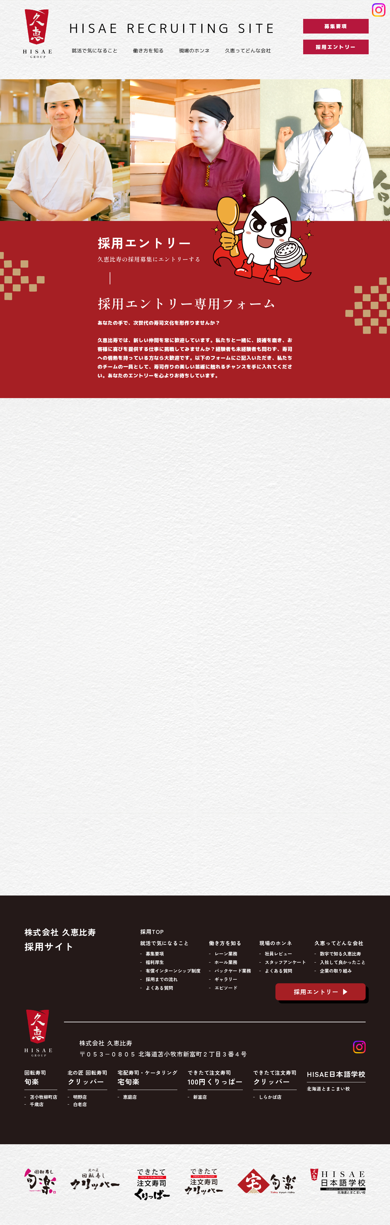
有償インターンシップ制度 (173, 970)
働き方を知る (148, 50)
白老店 (80, 1104)
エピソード (225, 988)
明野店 (80, 1097)
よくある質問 (159, 988)
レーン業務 (225, 953)
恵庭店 (130, 1097)
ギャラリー (225, 979)
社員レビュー (278, 953)
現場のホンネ (194, 50)
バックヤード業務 (232, 970)
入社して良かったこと (343, 962)
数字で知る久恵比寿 (340, 953)
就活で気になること (95, 50)
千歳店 (37, 1104)
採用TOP (152, 931)
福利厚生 (155, 962)
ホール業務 (225, 962)
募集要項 (335, 26)
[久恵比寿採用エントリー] (195, 626)
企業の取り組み (336, 970)
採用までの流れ (162, 979)
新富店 (200, 1097)
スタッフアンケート (285, 962)
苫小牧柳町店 (43, 1097)
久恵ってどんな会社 (248, 50)
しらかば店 (270, 1097)
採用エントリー (336, 47)
